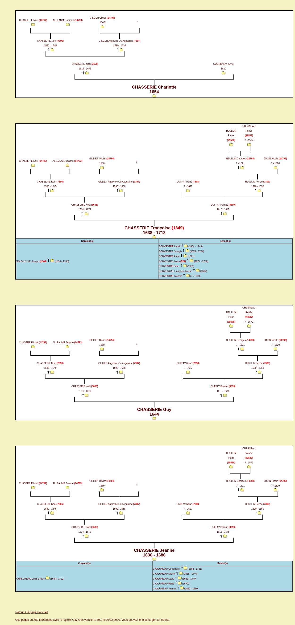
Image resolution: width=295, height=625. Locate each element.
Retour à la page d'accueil (31, 612)
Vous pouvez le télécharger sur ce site (145, 619)
